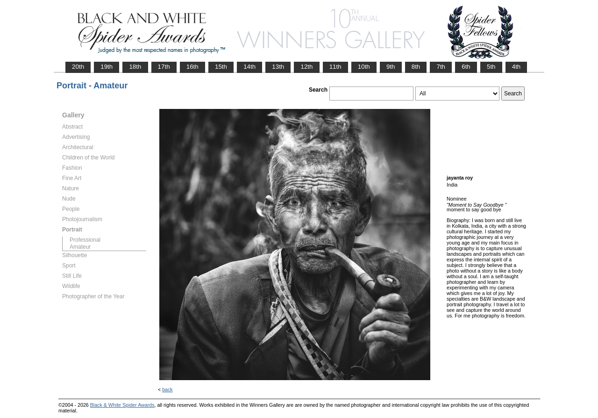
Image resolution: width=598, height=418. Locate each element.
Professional (85, 240)
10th (364, 66)
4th (516, 66)
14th (249, 66)
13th (278, 66)
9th (390, 66)
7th (440, 66)
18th (135, 66)
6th (466, 66)
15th (221, 66)
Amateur (80, 247)
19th (106, 66)
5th (491, 66)
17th (164, 66)
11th (335, 66)
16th (192, 66)
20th (78, 66)
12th (306, 66)
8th (416, 66)
